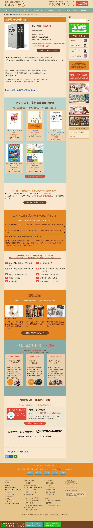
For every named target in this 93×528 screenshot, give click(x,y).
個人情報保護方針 (10, 487)
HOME (7, 14)
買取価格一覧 (16, 14)
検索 (70, 17)
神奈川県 (38, 473)
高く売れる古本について (34, 202)
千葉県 (47, 473)
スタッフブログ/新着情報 (77, 132)
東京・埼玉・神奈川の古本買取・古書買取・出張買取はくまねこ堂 (44, 514)
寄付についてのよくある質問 (34, 505)
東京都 (30, 473)
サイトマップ (9, 492)
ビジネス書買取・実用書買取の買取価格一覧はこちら (22, 90)
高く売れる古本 (50, 492)
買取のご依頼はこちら (48, 50)
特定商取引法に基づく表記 (13, 490)
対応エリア (60, 469)
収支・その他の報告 (31, 509)
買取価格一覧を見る (35, 176)
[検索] (88, 20)
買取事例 (72, 136)
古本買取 (73, 40)
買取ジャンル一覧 (31, 492)
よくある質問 (50, 487)
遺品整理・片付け (51, 494)
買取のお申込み (9, 501)
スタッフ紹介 (9, 496)
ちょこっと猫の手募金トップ (34, 500)
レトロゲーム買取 (76, 56)
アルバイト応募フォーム (12, 503)
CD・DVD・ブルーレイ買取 (77, 50)
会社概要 (7, 485)
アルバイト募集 (9, 494)
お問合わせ (8, 499)
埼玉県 (55, 473)
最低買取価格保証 (51, 490)
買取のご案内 (50, 483)
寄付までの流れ (30, 503)
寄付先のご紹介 (30, 507)
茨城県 (63, 473)
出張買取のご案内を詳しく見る (35, 333)
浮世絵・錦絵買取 (76, 45)
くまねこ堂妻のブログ (52, 505)
